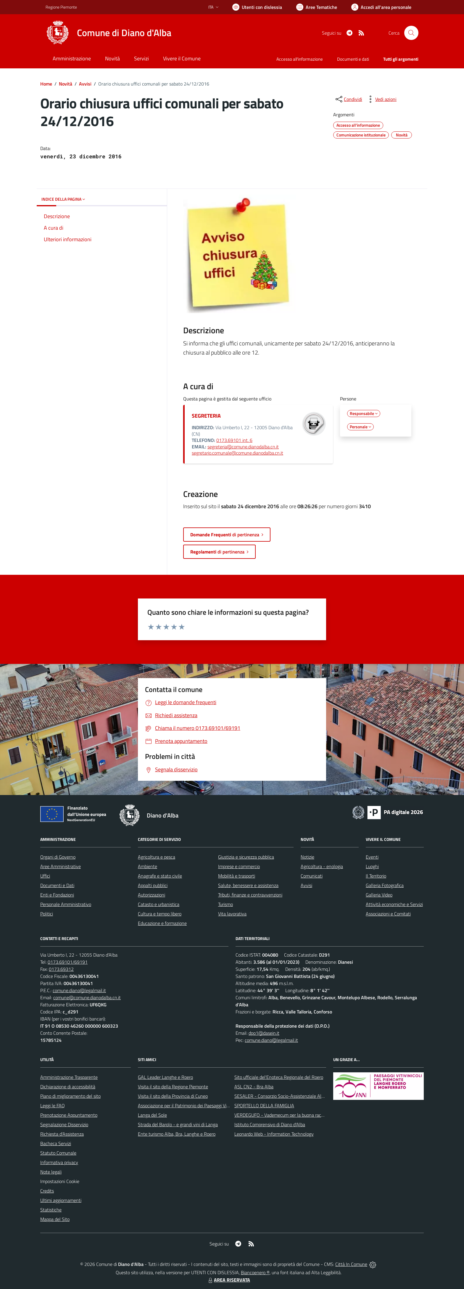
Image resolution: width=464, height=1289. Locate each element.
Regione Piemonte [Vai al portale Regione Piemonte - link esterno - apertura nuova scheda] (61, 7)
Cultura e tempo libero (159, 913)
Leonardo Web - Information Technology (274, 1133)
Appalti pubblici (152, 885)
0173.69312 (61, 969)
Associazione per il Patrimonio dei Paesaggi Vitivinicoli (190, 1105)
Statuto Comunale (58, 1152)
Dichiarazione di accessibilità (67, 1086)
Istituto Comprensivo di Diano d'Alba (269, 1124)
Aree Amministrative (60, 866)
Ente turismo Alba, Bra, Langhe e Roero (176, 1133)
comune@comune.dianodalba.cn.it (87, 997)
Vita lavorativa (232, 913)
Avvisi (85, 83)
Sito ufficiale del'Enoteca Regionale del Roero (278, 1077)
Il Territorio (376, 875)
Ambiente (147, 866)
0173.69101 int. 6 (234, 440)
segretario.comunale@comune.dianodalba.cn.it (237, 452)
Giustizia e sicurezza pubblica (246, 856)
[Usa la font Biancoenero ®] (257, 7)
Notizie (307, 856)
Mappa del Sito (55, 1219)
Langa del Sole (152, 1115)
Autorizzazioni (151, 894)
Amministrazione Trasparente (69, 1077)
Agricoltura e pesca (156, 856)
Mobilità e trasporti (236, 875)
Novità (65, 83)
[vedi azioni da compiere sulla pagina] (381, 99)
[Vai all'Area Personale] (381, 7)
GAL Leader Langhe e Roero (165, 1077)
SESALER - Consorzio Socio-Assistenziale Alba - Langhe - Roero (297, 1096)
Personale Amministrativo (65, 904)
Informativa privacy (59, 1162)
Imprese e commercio (239, 866)
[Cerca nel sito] (411, 33)
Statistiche (51, 1209)
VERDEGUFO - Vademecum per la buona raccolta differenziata (295, 1115)
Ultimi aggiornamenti (60, 1200)
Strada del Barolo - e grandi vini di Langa (178, 1124)
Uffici (45, 875)
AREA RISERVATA (228, 1279)
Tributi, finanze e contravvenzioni (250, 894)
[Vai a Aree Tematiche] (316, 7)
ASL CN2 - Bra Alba (253, 1086)
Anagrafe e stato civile (160, 875)
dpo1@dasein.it (264, 1033)
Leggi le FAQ (52, 1105)
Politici (46, 913)
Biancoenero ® (255, 1272)
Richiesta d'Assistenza (62, 1133)
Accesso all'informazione (299, 59)
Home (46, 83)
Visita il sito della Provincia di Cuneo (173, 1096)
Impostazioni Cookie (59, 1181)
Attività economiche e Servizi (394, 904)
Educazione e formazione (162, 923)
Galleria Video (379, 894)
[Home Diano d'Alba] (108, 33)
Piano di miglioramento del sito (70, 1096)
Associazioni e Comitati (388, 913)
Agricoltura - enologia (322, 866)
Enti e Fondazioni (57, 894)
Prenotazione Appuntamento (68, 1115)
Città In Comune (351, 1264)
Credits (47, 1190)
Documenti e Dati (57, 885)
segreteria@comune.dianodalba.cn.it (243, 446)
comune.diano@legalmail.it (79, 990)
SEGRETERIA (206, 416)
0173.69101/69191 (68, 961)
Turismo (225, 904)
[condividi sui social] (348, 99)
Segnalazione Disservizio (64, 1124)
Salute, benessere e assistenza (248, 885)
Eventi (372, 856)
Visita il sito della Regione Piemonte (173, 1086)
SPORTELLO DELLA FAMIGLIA (264, 1105)
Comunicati (312, 875)
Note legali (51, 1171)
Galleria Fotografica (385, 885)
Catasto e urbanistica (158, 904)
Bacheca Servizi (55, 1143)
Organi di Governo (57, 856)
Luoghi (372, 866)
